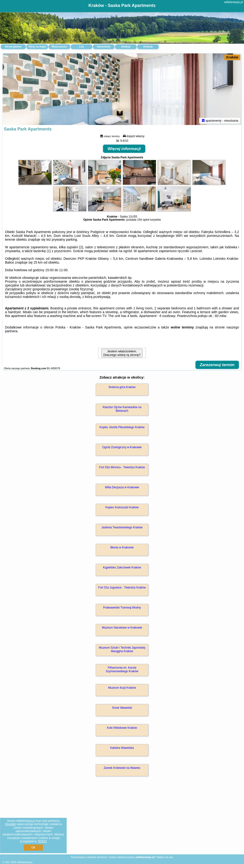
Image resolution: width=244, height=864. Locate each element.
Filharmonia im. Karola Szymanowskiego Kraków (122, 669)
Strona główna (13, 46)
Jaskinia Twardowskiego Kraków (122, 527)
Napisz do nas (165, 857)
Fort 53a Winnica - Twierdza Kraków (122, 467)
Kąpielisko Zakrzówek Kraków (122, 567)
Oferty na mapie (37, 46)
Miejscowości (59, 46)
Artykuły (148, 46)
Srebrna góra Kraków (121, 387)
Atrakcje (125, 46)
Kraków (232, 57)
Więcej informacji (124, 148)
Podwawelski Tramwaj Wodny (122, 607)
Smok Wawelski (122, 707)
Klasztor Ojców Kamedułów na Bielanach (122, 409)
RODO (42, 841)
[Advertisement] (122, 820)
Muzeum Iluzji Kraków (122, 687)
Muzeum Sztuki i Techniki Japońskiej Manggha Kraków (122, 649)
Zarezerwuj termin (217, 365)
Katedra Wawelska (122, 747)
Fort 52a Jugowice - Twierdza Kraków (122, 587)
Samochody (104, 46)
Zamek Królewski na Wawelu (122, 768)
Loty (81, 46)
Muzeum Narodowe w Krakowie (122, 627)
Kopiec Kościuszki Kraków (122, 507)
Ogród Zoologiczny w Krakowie (122, 447)
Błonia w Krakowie (122, 547)
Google (10, 824)
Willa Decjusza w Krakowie (122, 487)
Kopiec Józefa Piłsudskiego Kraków (121, 427)
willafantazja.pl (233, 2)
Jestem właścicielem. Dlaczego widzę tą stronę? (122, 353)
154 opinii (143, 219)
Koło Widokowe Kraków (122, 727)
